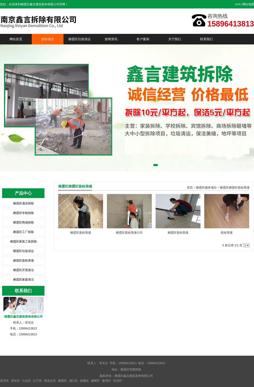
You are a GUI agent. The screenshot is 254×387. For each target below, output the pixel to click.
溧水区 (15, 380)
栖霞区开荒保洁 (23, 270)
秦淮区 (106, 380)
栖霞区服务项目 (206, 187)
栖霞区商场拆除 (23, 222)
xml (237, 4)
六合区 (26, 380)
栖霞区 (62, 380)
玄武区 (117, 380)
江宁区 (37, 380)
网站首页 (16, 39)
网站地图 (248, 4)
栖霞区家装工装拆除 (23, 241)
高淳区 (4, 380)
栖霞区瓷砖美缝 (23, 260)
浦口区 (73, 380)
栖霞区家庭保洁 (23, 279)
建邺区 (95, 380)
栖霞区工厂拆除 (23, 232)
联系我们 (206, 39)
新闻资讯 (111, 39)
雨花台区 (50, 380)
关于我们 (174, 39)
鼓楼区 (84, 380)
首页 (190, 187)
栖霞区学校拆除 (23, 213)
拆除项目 (47, 39)
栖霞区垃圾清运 (79, 39)
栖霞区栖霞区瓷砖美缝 (235, 187)
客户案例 (143, 39)
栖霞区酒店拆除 (23, 203)
